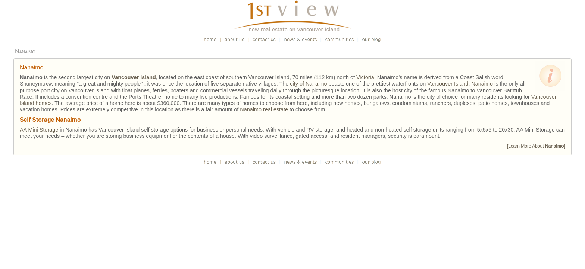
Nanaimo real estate (264, 109)
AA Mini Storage (39, 130)
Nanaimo (482, 84)
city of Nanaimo (308, 84)
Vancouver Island (447, 84)
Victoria (365, 77)
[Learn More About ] (536, 146)
